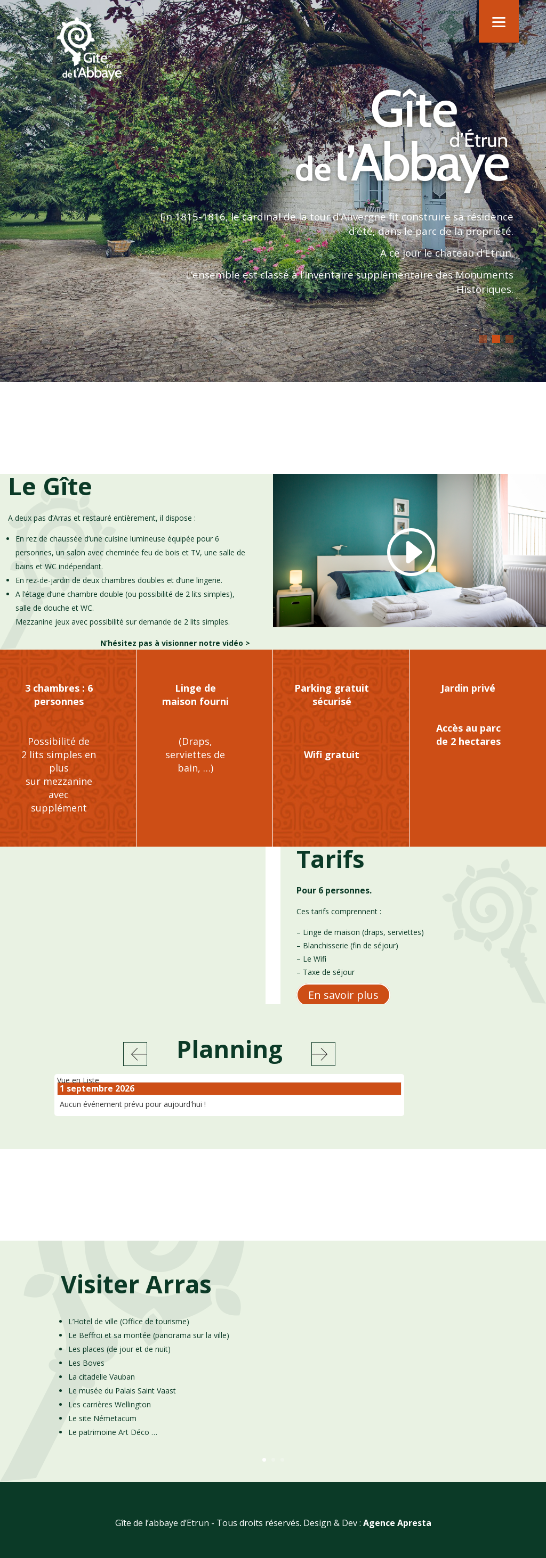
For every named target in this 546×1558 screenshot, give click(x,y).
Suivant (323, 1060)
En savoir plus (343, 1000)
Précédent (135, 1060)
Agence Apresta (397, 1535)
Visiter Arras (136, 1296)
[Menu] (499, 21)
